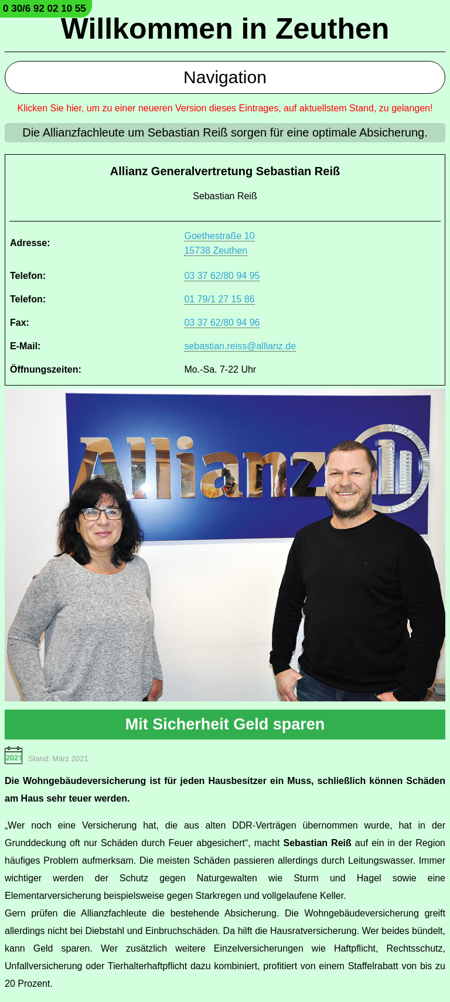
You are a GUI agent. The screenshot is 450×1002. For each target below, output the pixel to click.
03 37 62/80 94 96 (222, 323)
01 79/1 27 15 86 (219, 299)
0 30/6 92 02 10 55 (44, 8)
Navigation (225, 77)
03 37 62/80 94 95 (222, 276)
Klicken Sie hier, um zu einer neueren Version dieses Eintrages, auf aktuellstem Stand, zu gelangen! (225, 108)
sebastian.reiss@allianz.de (240, 346)
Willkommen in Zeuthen (225, 28)
